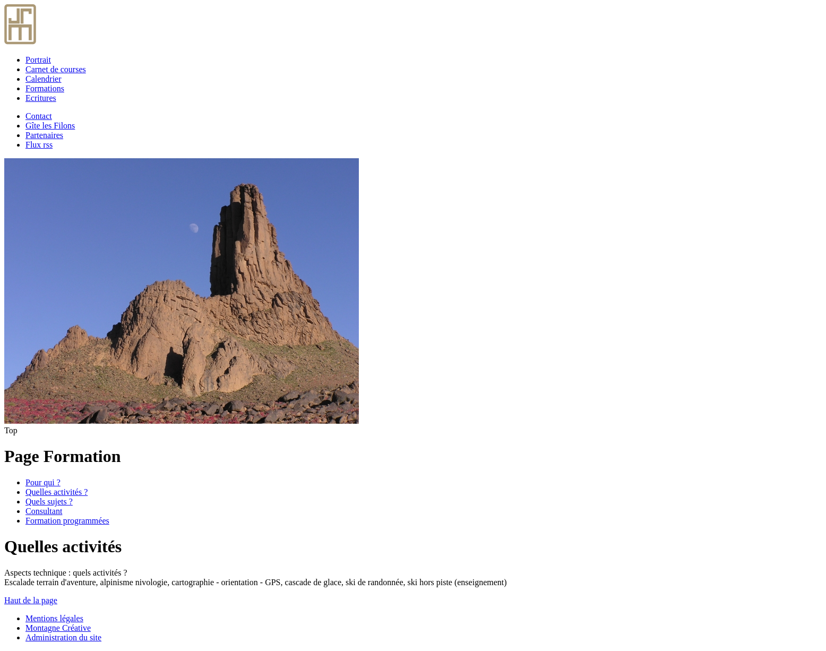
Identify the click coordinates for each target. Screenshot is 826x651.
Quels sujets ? (49, 501)
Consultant (43, 511)
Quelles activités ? (56, 491)
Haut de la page (30, 600)
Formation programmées (67, 520)
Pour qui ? (43, 482)
